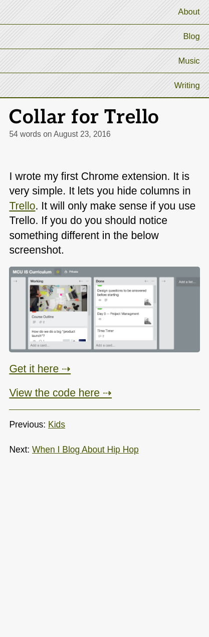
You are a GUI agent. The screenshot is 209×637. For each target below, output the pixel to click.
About (188, 12)
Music (188, 61)
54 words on (59, 134)
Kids (56, 424)
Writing (186, 85)
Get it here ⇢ (40, 368)
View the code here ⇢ (60, 392)
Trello (22, 205)
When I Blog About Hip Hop (85, 450)
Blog (191, 36)
